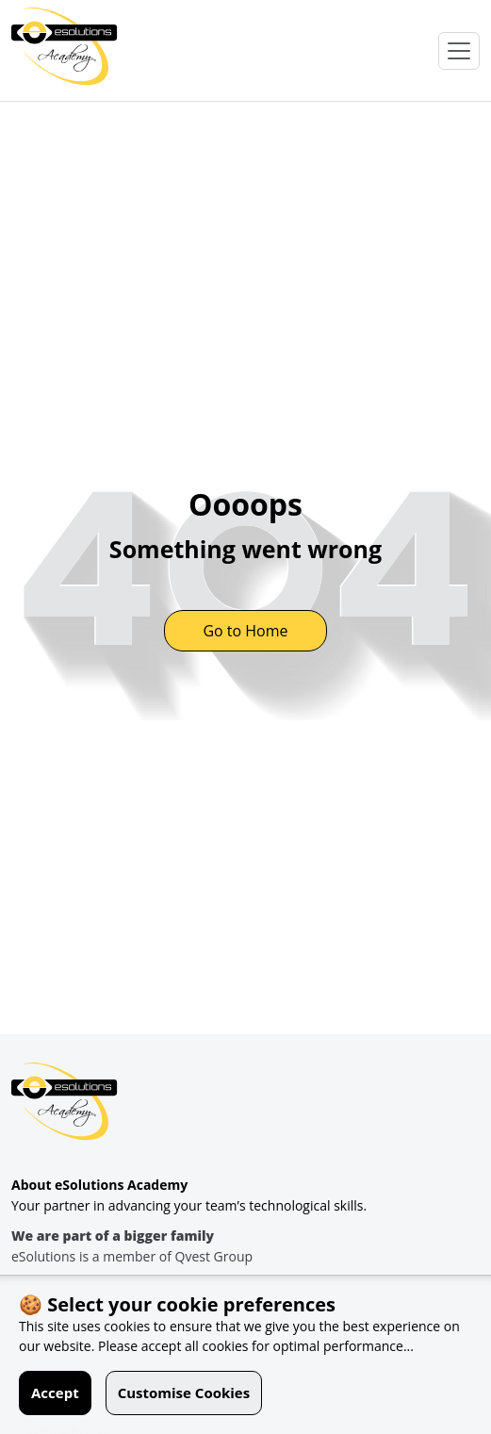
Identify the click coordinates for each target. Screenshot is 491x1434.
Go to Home (245, 630)
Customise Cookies (184, 1392)
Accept (55, 1392)
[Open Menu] (459, 51)
